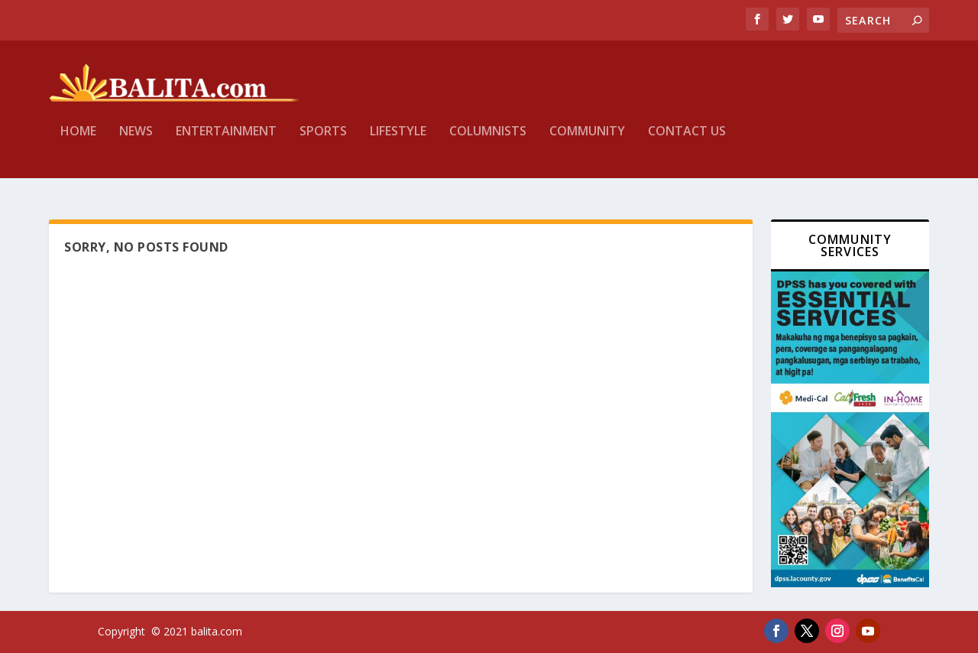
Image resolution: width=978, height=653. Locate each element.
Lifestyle (398, 142)
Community (587, 142)
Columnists (487, 142)
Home (78, 142)
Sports (323, 142)
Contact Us (687, 142)
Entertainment (226, 142)
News (136, 142)
